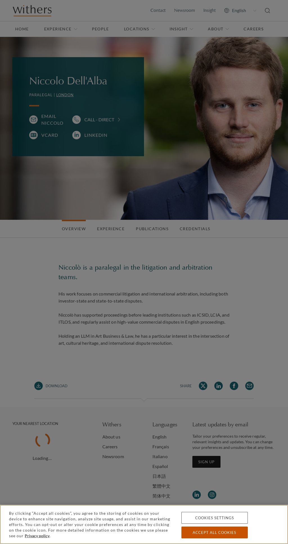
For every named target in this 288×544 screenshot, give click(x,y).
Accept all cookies (214, 532)
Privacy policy (37, 535)
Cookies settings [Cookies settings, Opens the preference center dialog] (214, 518)
